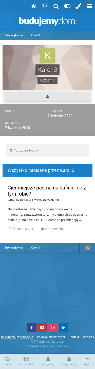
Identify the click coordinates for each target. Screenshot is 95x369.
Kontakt (74, 337)
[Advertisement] (48, 289)
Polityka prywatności (51, 337)
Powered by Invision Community (47, 346)
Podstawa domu (48, 199)
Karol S (29, 199)
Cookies (88, 337)
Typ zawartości (24, 150)
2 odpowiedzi (53, 229)
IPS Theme (8, 337)
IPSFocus (26, 337)
